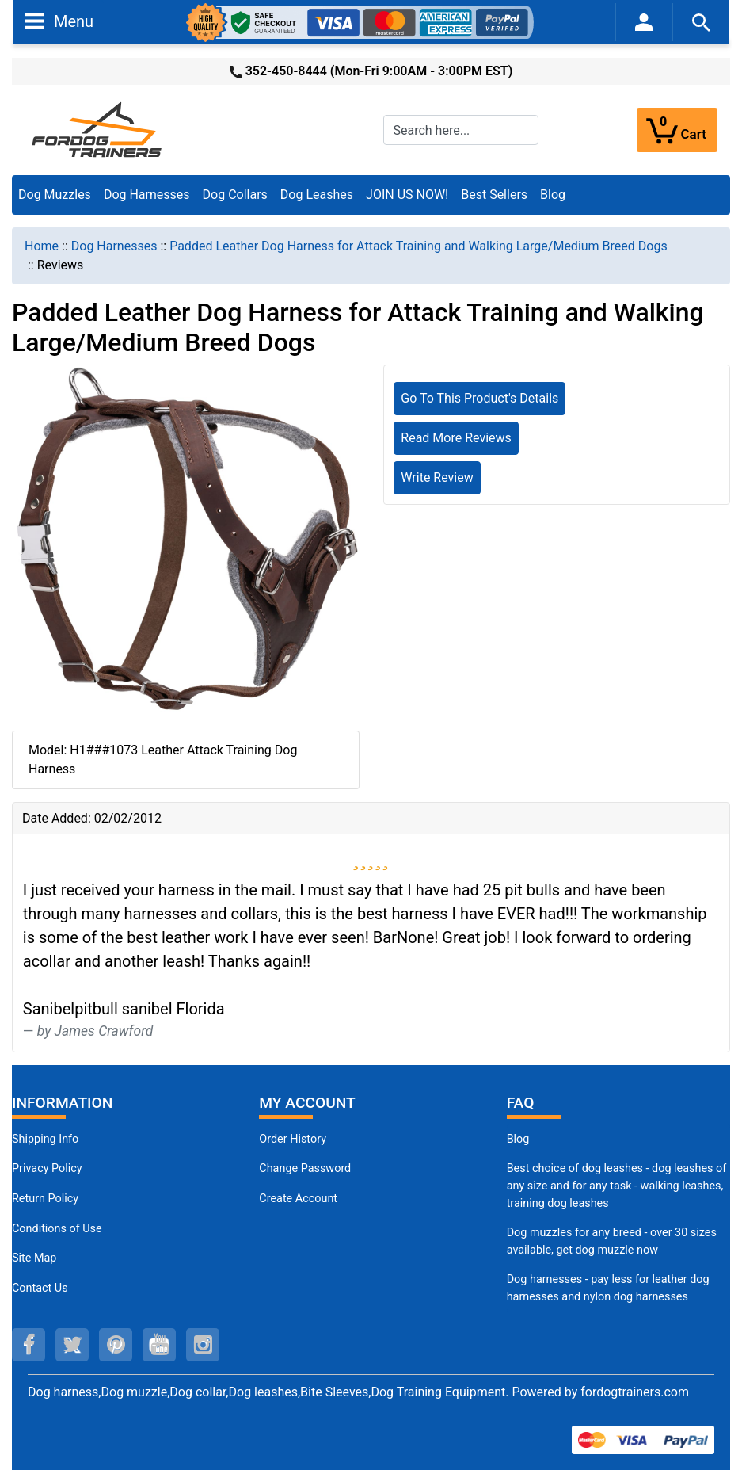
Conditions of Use (57, 1228)
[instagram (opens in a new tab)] (203, 1345)
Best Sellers (494, 194)
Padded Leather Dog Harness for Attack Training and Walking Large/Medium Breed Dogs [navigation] (418, 246)
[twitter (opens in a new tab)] (72, 1345)
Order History (292, 1139)
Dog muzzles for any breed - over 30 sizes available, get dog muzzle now (612, 1241)
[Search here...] (460, 130)
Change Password (305, 1168)
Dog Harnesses (147, 194)
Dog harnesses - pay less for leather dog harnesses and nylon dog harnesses (608, 1288)
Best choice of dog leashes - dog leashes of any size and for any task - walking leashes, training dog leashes (617, 1185)
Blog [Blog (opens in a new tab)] (552, 194)
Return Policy (45, 1198)
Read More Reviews (456, 437)
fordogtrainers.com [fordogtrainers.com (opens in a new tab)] (634, 1391)
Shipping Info (45, 1139)
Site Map (34, 1258)
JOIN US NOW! (407, 194)
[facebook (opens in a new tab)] (28, 1345)
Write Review (437, 477)
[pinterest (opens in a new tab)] (115, 1345)
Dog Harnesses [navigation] (114, 246)
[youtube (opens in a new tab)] (159, 1345)
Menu (59, 21)
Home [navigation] (42, 246)
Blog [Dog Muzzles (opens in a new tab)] (518, 1139)
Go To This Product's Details (479, 398)
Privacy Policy (47, 1168)
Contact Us (40, 1288)
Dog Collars (235, 194)
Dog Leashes (316, 194)
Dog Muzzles (54, 194)
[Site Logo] (98, 128)
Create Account (298, 1198)
